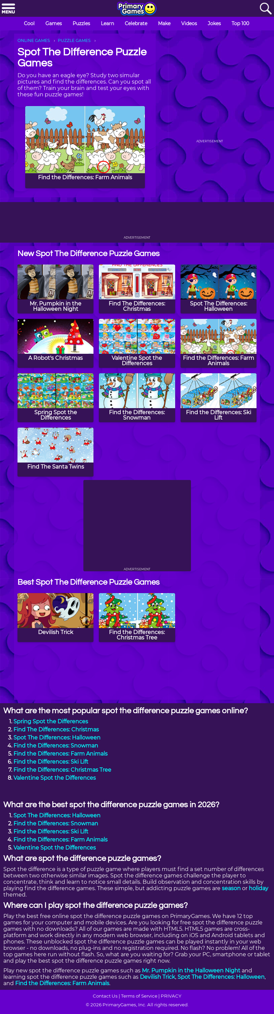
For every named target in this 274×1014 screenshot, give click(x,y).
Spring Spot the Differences (50, 721)
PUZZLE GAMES (74, 40)
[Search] (266, 8)
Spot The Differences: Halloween (57, 737)
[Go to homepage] (137, 9)
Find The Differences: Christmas (56, 729)
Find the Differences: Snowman (55, 745)
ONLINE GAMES (33, 40)
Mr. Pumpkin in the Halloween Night (191, 970)
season (231, 888)
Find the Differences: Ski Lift (50, 762)
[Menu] (8, 8)
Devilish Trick (157, 977)
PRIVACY (171, 996)
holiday (258, 888)
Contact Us (105, 996)
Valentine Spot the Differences (54, 778)
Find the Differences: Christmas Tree (62, 770)
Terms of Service (139, 996)
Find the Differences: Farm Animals (60, 754)
